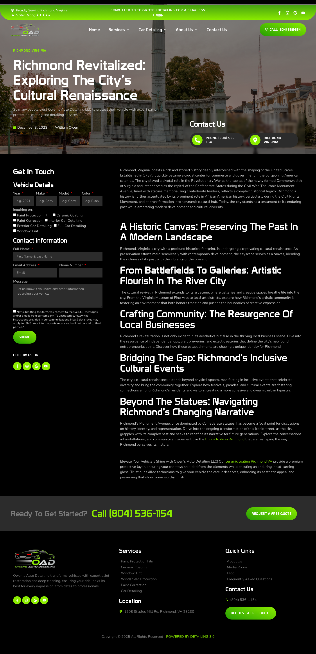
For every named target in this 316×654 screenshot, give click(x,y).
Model (64, 194)
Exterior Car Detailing (34, 225)
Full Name (22, 249)
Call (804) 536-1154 (132, 513)
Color (86, 194)
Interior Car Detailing (65, 220)
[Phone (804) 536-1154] (197, 140)
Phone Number (71, 265)
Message (20, 282)
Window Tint (27, 231)
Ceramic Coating (69, 215)
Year (17, 194)
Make (41, 194)
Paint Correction (30, 220)
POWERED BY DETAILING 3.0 (190, 636)
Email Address (25, 265)
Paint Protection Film (33, 215)
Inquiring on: (23, 210)
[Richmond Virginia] (255, 140)
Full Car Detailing (71, 225)
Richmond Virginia (29, 50)
